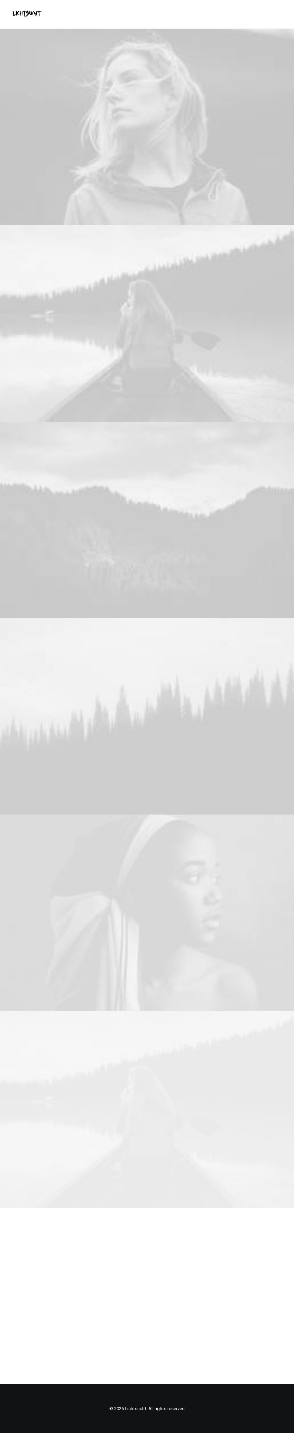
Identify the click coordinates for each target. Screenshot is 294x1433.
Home (105, 1255)
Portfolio (126, 1255)
